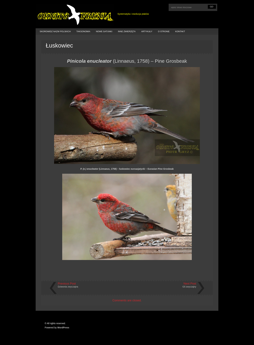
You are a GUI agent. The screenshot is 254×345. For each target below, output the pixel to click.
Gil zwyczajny (189, 286)
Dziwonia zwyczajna (68, 286)
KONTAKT (180, 31)
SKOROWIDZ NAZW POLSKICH (55, 31)
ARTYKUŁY (146, 31)
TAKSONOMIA (83, 31)
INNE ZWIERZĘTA (127, 31)
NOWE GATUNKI (104, 31)
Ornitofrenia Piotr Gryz (75, 15)
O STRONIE (164, 31)
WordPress (63, 327)
